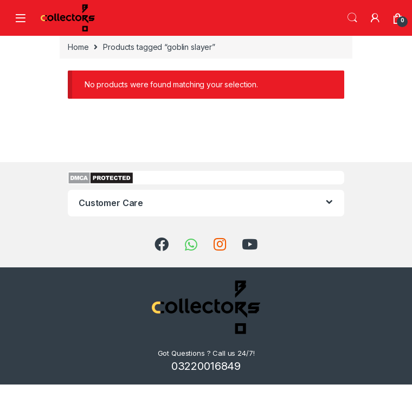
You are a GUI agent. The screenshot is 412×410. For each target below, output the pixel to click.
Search (352, 18)
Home (78, 47)
